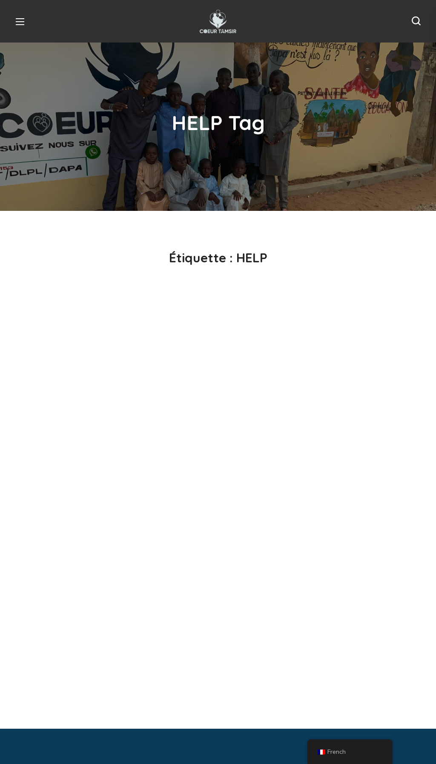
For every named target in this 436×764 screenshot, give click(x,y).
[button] (416, 21)
